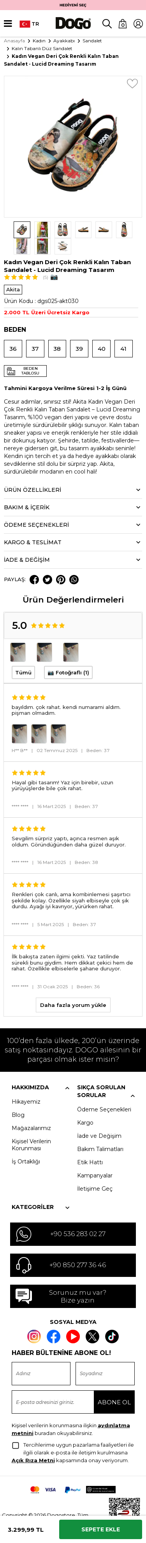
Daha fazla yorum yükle (73, 988)
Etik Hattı (90, 1145)
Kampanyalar (95, 1158)
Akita (13, 273)
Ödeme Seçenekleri (104, 1092)
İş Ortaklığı (26, 1144)
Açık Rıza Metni (33, 1444)
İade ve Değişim (99, 1119)
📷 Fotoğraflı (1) (68, 656)
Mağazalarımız (31, 1111)
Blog (18, 1098)
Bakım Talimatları (100, 1132)
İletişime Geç (95, 1172)
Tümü (23, 656)
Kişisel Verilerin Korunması (31, 1128)
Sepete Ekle (100, 1529)
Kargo (85, 1105)
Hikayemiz (26, 1084)
